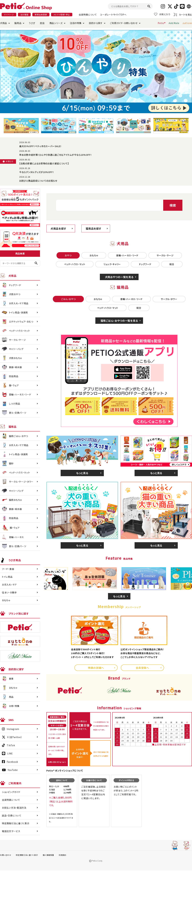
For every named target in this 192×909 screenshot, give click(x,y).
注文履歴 (24, 14)
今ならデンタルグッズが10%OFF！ (36, 172)
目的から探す (95, 23)
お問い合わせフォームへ (57, 762)
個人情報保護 (48, 855)
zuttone (187, 23)
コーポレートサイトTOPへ (113, 14)
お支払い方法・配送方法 (14, 807)
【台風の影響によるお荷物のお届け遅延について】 (44, 163)
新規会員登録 (41, 14)
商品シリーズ (56, 23)
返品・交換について (11, 815)
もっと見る (82, 473)
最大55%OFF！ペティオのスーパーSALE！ (40, 146)
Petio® (161, 23)
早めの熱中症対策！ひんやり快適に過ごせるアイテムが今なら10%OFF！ (55, 154)
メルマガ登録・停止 (61, 14)
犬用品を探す (58, 228)
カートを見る (183, 14)
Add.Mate (174, 23)
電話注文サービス (11, 831)
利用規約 (62, 855)
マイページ (9, 14)
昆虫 (42, 23)
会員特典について (88, 14)
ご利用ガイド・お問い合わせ (124, 23)
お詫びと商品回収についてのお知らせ (38, 180)
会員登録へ (142, 668)
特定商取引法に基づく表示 (15, 823)
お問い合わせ (5, 855)
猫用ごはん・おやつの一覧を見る (119, 321)
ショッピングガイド (11, 792)
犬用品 (3, 23)
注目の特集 (76, 23)
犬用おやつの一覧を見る (119, 277)
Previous (48, 580)
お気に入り (162, 14)
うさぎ (32, 23)
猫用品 (17, 23)
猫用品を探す (93, 228)
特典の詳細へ (96, 668)
